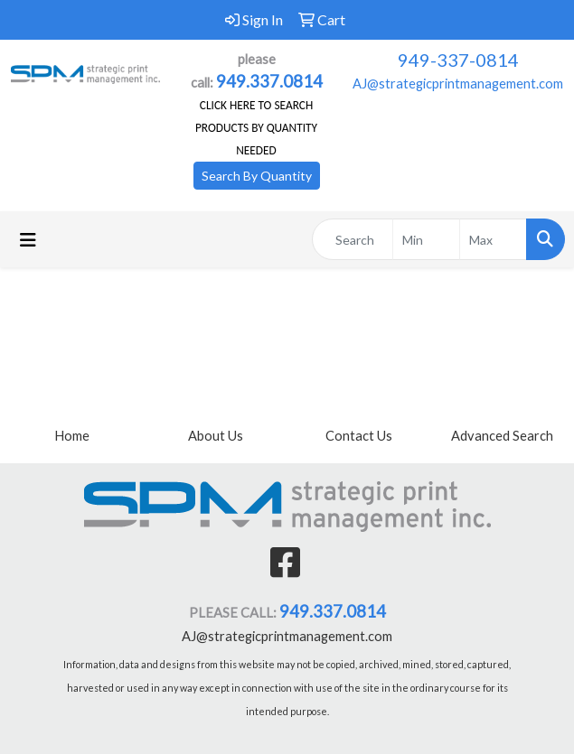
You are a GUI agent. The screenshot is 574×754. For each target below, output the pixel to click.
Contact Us (358, 435)
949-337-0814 (458, 59)
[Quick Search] (352, 239)
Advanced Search (502, 435)
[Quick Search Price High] (493, 239)
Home (71, 435)
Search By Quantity (257, 175)
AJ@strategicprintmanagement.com (458, 83)
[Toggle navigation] (28, 240)
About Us (215, 435)
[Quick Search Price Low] (426, 239)
